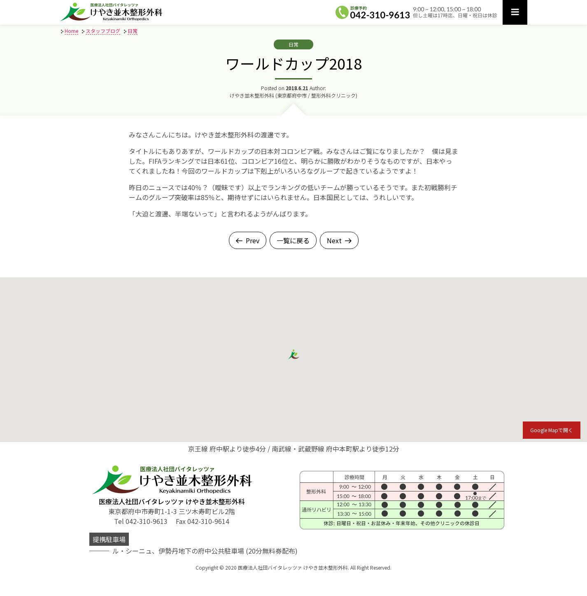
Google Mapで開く (551, 429)
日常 (293, 44)
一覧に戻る (293, 240)
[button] (293, 354)
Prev (247, 240)
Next (339, 240)
